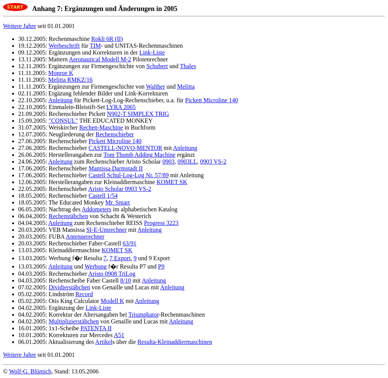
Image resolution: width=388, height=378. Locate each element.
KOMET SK (171, 182)
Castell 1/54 (103, 195)
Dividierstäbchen (69, 287)
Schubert (157, 66)
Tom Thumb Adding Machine (139, 155)
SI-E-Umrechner (106, 229)
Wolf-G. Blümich (30, 371)
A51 (119, 335)
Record (84, 294)
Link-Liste (152, 52)
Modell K (112, 301)
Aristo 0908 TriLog (111, 273)
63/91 (129, 243)
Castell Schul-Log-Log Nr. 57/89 (129, 175)
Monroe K (60, 73)
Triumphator (143, 314)
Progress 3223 (161, 223)
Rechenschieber (114, 134)
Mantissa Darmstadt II (116, 168)
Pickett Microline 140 (211, 100)
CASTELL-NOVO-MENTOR (125, 148)
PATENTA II (95, 328)
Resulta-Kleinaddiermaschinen (175, 342)
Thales (188, 66)
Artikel (103, 342)
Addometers (96, 209)
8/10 (125, 280)
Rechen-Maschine (101, 127)
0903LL (187, 161)
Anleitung (60, 100)
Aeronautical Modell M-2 (100, 59)
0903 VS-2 (213, 161)
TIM (95, 45)
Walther (155, 86)
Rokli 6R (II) (107, 39)
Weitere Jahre (19, 26)
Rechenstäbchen (68, 216)
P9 (161, 266)
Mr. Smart (117, 202)
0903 (168, 161)
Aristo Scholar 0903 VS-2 (119, 189)
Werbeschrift (64, 45)
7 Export (120, 258)
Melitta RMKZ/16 (70, 80)
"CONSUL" (63, 120)
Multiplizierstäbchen (73, 321)
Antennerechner (85, 236)
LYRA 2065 (121, 107)
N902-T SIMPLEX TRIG (138, 114)
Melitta (186, 86)
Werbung (95, 266)
